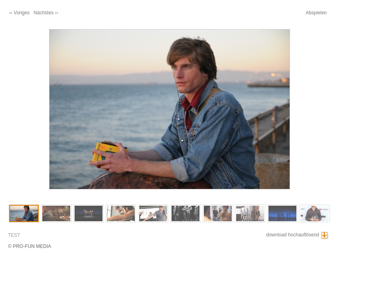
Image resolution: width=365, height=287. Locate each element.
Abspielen (316, 13)
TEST (14, 235)
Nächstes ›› (46, 13)
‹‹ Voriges (19, 13)
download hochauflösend (292, 235)
